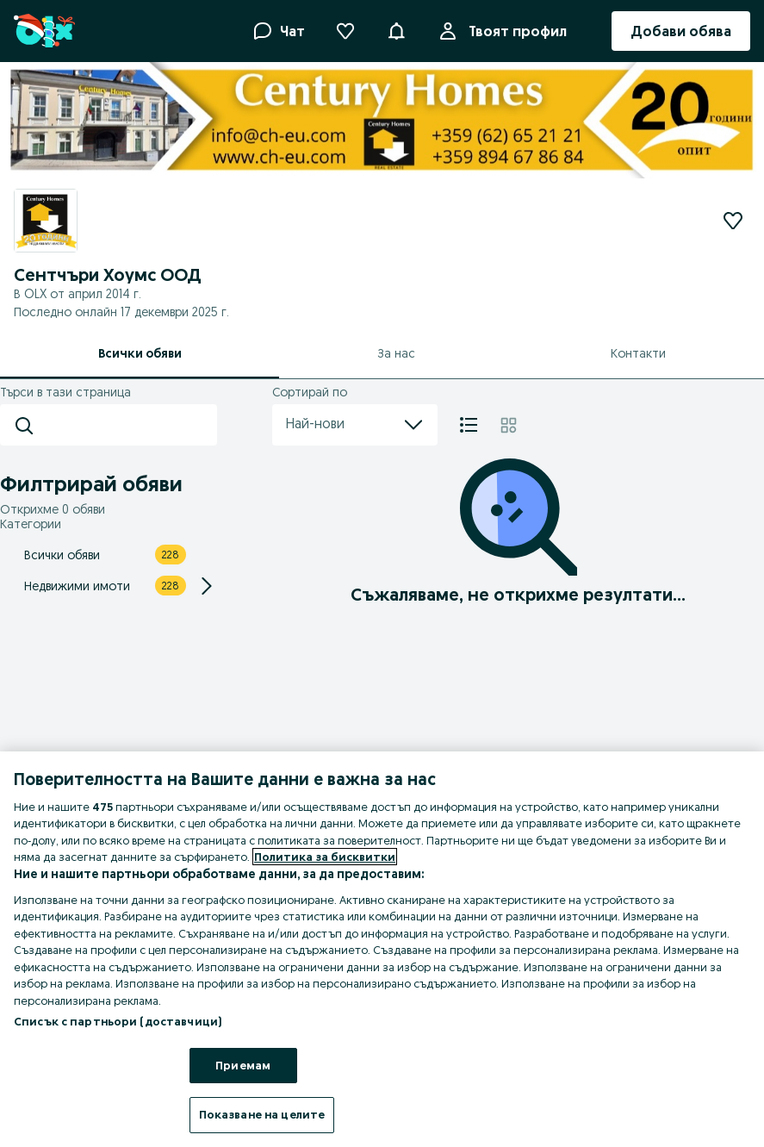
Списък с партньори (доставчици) (117, 1021)
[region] (382, 949)
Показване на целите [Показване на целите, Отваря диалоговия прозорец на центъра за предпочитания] (262, 1114)
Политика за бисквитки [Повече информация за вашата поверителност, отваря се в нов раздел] (324, 856)
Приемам (242, 1065)
